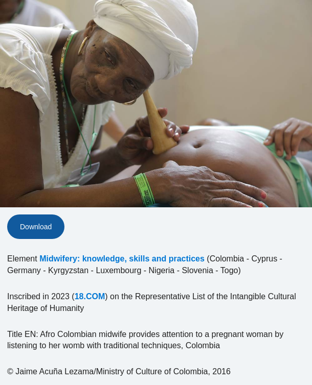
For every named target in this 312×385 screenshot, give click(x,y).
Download (36, 227)
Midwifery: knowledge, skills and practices (122, 258)
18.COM (90, 296)
